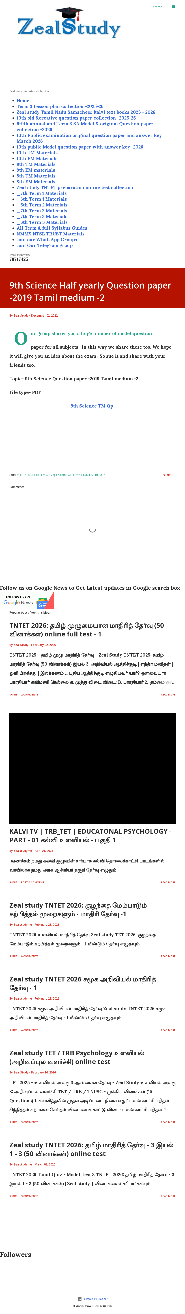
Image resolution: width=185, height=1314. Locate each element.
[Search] (158, 6)
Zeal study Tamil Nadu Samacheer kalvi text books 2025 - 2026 (86, 112)
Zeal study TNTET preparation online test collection (75, 187)
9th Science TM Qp (92, 406)
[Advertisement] (92, 64)
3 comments (29, 1122)
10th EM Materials (37, 158)
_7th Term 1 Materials (42, 193)
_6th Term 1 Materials (42, 199)
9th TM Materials (36, 164)
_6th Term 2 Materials (42, 205)
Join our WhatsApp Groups (47, 240)
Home (23, 100)
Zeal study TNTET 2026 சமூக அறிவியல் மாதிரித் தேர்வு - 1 (82, 983)
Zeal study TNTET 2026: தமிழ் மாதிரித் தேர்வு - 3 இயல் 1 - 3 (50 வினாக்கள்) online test (91, 1149)
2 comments (29, 694)
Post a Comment (32, 882)
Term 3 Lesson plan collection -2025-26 (60, 106)
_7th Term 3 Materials (42, 216)
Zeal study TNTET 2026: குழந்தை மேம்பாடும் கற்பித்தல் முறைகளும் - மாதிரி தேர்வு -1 (78, 909)
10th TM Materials (37, 153)
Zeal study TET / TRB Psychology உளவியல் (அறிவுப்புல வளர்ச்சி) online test (76, 1057)
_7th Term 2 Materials (42, 211)
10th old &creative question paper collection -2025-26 (76, 118)
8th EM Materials (36, 182)
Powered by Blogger (92, 1299)
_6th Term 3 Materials (42, 222)
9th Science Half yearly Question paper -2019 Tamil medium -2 (62, 475)
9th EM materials (36, 170)
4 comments (29, 1030)
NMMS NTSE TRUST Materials (51, 234)
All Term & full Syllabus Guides (52, 228)
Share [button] (167, 475)
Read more (168, 694)
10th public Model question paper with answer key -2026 (80, 147)
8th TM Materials (36, 176)
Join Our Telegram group (45, 245)
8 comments (29, 956)
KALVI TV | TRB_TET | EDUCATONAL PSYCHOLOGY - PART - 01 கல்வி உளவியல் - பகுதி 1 (90, 835)
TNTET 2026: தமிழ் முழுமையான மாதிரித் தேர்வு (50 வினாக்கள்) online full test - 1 (86, 629)
